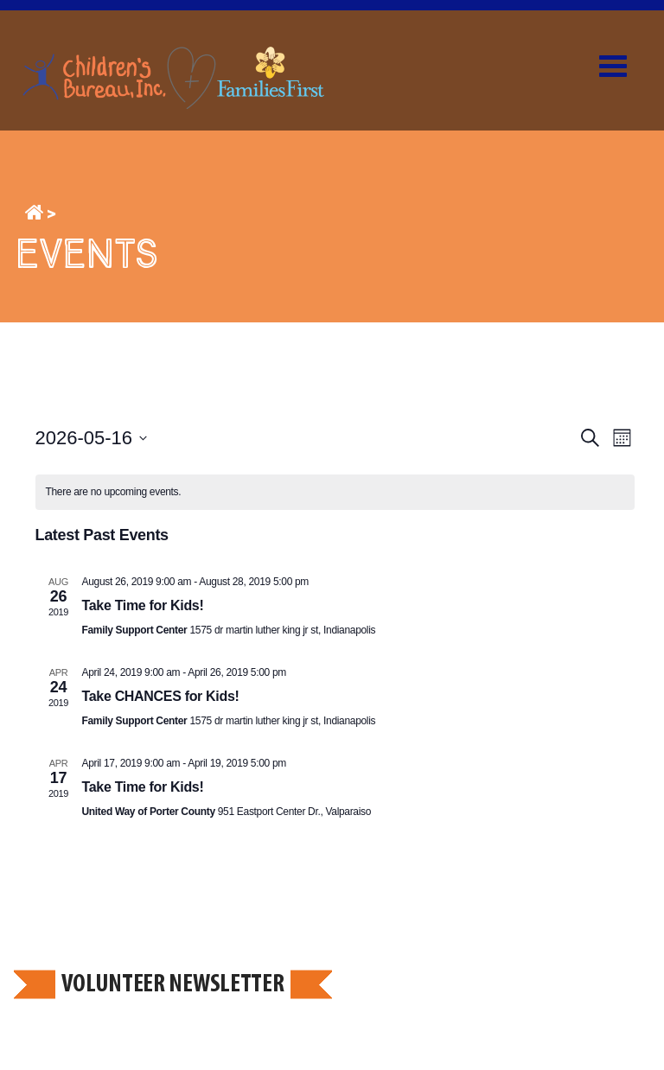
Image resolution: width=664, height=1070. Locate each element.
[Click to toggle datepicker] (91, 438)
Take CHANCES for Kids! (160, 696)
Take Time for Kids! (143, 605)
